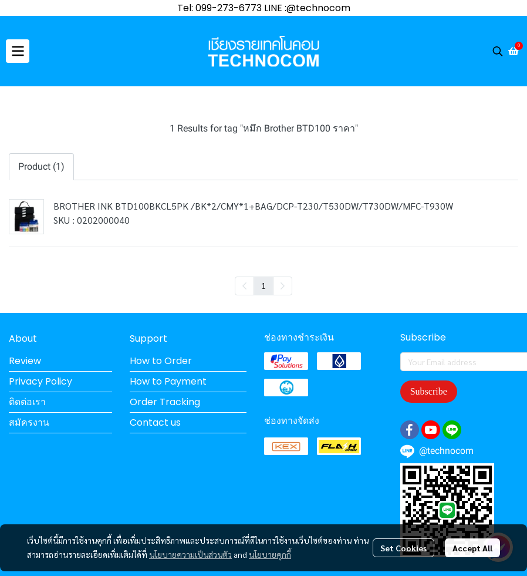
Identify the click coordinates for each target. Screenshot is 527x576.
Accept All (472, 548)
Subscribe (428, 391)
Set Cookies (403, 548)
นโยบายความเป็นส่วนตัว (190, 554)
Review (25, 361)
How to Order (161, 361)
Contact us (155, 422)
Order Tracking (165, 402)
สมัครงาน (29, 422)
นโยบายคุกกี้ (270, 554)
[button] (497, 51)
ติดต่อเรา (27, 402)
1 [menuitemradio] (263, 285)
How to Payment (168, 381)
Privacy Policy (40, 381)
